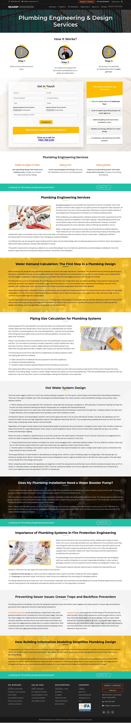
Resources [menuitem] (85, 7)
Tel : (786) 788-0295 (14, 1)
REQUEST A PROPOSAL (112, 685)
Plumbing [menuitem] (58, 695)
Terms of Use (88, 719)
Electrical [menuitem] (58, 692)
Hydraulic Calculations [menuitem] (16, 692)
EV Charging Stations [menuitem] (39, 692)
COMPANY (84, 685)
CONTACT (112, 690)
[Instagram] (112, 712)
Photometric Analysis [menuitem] (16, 698)
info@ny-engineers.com (31, 1)
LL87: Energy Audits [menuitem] (38, 701)
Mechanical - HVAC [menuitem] (61, 689)
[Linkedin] (103, 712)
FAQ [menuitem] (80, 701)
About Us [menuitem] (95, 7)
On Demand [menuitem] (72, 7)
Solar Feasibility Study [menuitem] (40, 695)
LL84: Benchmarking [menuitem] (38, 698)
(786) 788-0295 (46, 140)
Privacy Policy (79, 719)
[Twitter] (108, 712)
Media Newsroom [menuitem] (85, 695)
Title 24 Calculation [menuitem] (15, 701)
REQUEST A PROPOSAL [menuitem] (115, 6)
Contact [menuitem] (104, 7)
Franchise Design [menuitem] (61, 701)
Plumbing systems (63, 205)
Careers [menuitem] (82, 689)
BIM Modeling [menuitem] (60, 704)
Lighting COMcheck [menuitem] (15, 704)
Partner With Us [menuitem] (84, 698)
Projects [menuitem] (61, 7)
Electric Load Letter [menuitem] (15, 689)
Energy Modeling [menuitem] (38, 689)
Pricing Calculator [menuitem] (103, 1)
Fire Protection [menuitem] (60, 698)
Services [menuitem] (52, 7)
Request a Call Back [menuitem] (87, 2)
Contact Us (103, 187)
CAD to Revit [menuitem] (12, 695)
